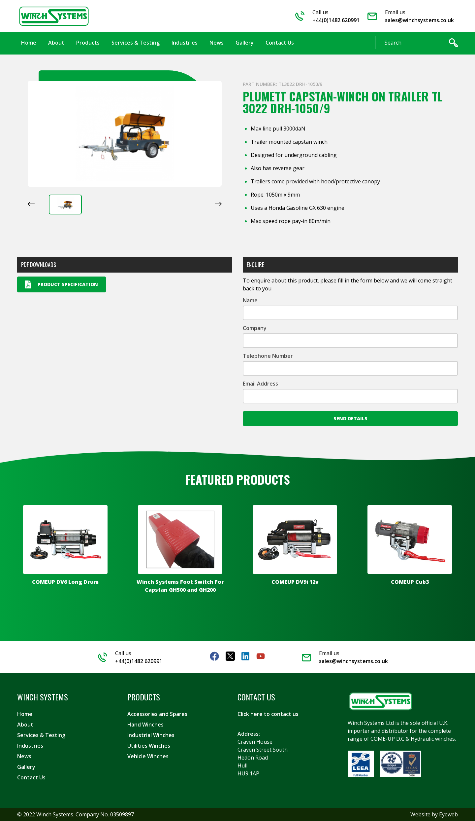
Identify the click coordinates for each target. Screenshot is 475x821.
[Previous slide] (31, 204)
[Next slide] (218, 204)
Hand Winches (145, 724)
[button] (65, 204)
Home (24, 714)
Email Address (260, 383)
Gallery (26, 766)
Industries (30, 745)
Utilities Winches (148, 745)
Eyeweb (448, 814)
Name (250, 300)
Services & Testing (41, 735)
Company (255, 328)
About (25, 724)
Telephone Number (268, 355)
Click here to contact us (268, 714)
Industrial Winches (150, 735)
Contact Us (31, 777)
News (24, 756)
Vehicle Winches (148, 756)
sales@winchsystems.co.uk (419, 20)
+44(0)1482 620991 (336, 20)
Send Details (350, 418)
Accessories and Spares (157, 714)
